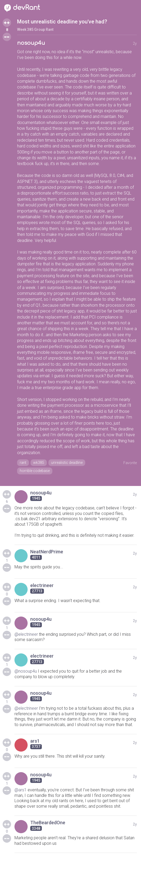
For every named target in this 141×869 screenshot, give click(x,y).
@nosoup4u (25, 671)
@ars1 (20, 789)
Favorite (130, 463)
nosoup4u (31, 43)
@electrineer (26, 634)
